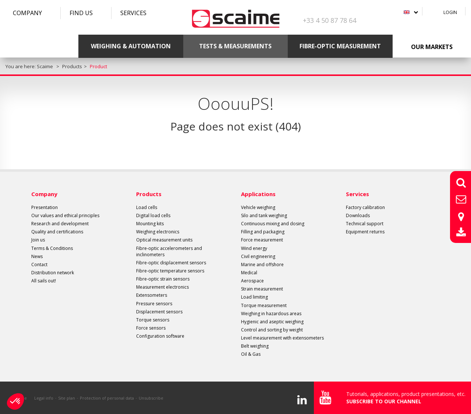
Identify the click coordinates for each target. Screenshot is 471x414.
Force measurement (262, 240)
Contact (39, 264)
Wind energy (254, 248)
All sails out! (43, 281)
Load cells (146, 207)
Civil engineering (258, 256)
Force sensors (151, 328)
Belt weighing (255, 346)
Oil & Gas (251, 354)
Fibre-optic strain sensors (163, 279)
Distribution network (52, 272)
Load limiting (254, 297)
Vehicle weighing (258, 207)
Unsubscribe (151, 398)
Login (450, 12)
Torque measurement (264, 305)
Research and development (60, 223)
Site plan (66, 398)
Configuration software (160, 336)
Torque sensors (152, 320)
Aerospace (252, 281)
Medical (249, 272)
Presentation (44, 207)
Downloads (358, 215)
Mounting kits (150, 223)
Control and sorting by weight (272, 330)
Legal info (43, 398)
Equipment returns (365, 232)
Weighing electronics (157, 232)
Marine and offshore (262, 264)
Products (149, 194)
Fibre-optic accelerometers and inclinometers (169, 251)
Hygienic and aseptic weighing (272, 322)
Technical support (364, 223)
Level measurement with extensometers (282, 338)
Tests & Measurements (235, 46)
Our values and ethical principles (65, 215)
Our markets (432, 47)
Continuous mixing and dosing (272, 223)
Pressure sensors (154, 303)
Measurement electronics (162, 287)
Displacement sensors (159, 312)
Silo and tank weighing (264, 215)
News (37, 256)
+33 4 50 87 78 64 (329, 20)
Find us (81, 13)
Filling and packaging (262, 232)
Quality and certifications (57, 232)
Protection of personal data (107, 398)
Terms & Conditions (52, 248)
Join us (38, 240)
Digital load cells (153, 215)
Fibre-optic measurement (340, 46)
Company (27, 13)
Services (133, 13)
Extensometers (151, 295)
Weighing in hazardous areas (271, 313)
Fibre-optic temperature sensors (170, 271)
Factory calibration (365, 207)
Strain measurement (262, 289)
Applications (258, 194)
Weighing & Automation (131, 46)
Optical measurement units (164, 240)
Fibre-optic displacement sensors (171, 263)
